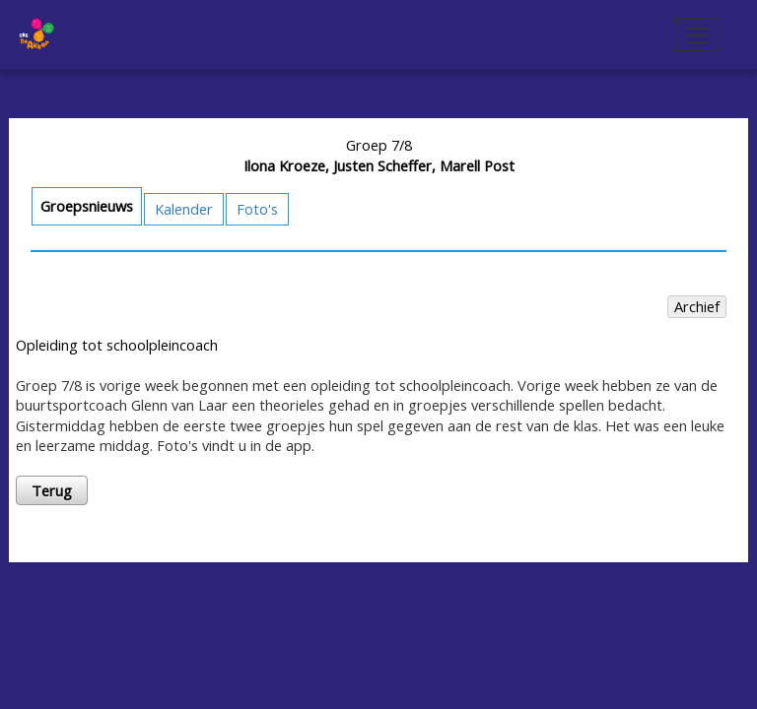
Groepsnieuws (86, 206)
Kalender (184, 209)
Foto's (257, 209)
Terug (52, 490)
